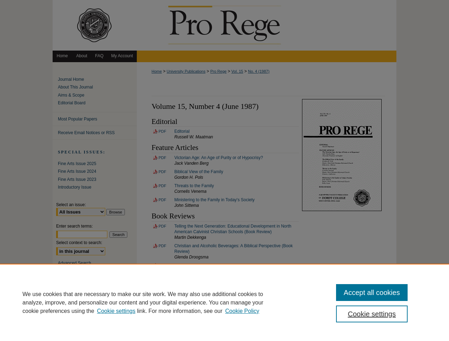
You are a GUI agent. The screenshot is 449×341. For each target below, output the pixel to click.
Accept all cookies (372, 292)
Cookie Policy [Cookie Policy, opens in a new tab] (242, 311)
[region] (224, 302)
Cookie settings (116, 311)
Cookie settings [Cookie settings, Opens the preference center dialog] (372, 314)
